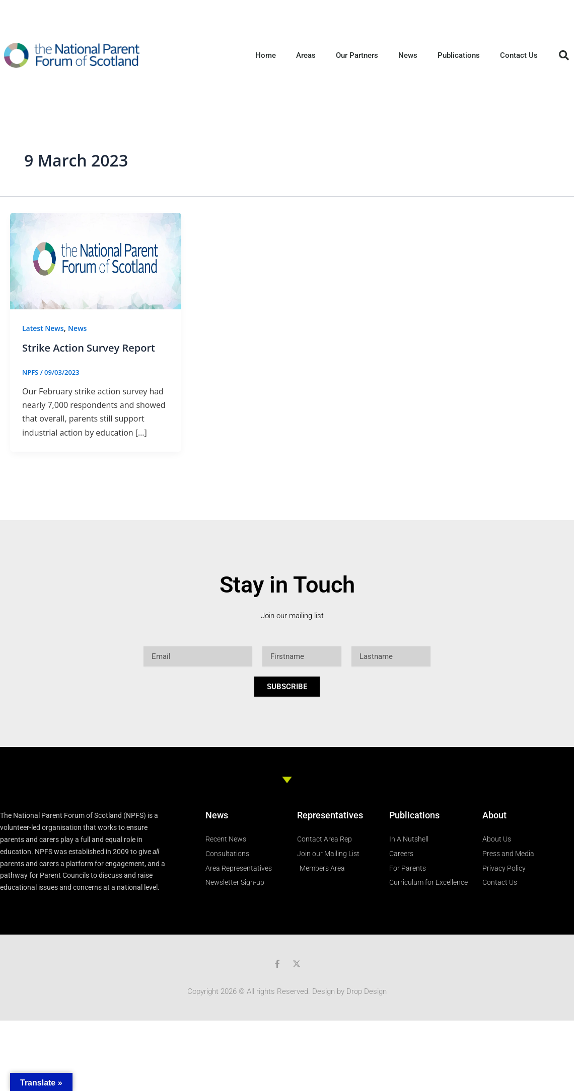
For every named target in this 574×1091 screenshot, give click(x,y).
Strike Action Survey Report (88, 348)
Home (265, 55)
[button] (564, 55)
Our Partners (357, 55)
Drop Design (366, 991)
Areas (306, 55)
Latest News (43, 328)
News (407, 55)
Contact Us (519, 55)
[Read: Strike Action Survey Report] (95, 260)
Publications (459, 55)
